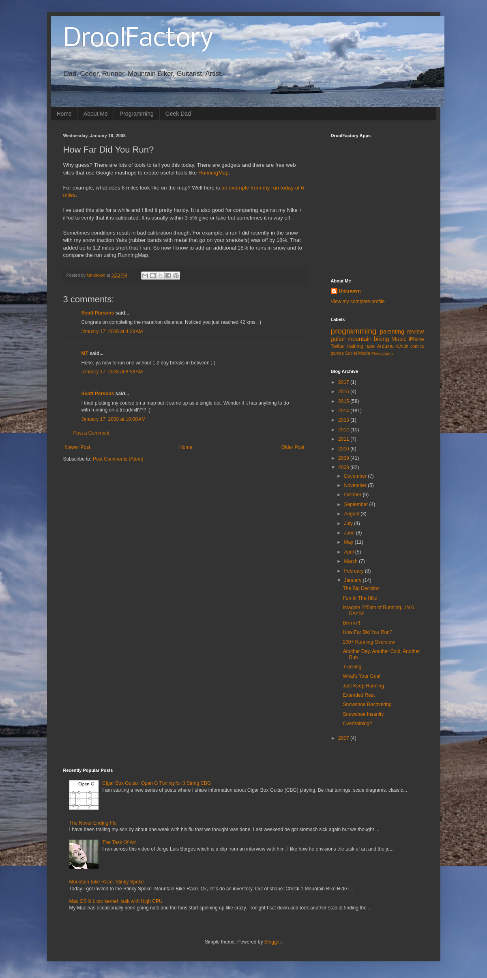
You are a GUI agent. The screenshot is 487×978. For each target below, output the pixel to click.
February (354, 571)
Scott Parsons (98, 313)
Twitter (338, 346)
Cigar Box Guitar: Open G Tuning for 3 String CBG (156, 783)
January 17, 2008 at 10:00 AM (114, 419)
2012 (344, 430)
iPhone (416, 339)
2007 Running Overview (369, 642)
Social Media (357, 353)
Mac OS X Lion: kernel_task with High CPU (116, 901)
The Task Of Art (118, 842)
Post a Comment (91, 433)
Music (399, 339)
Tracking (352, 667)
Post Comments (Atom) (118, 459)
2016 (344, 391)
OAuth (402, 346)
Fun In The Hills (360, 598)
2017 (344, 382)
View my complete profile (358, 301)
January (353, 580)
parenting (392, 331)
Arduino (385, 346)
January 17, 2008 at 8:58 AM (112, 372)
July (349, 523)
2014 (344, 411)
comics (417, 346)
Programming (137, 113)
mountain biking (368, 339)
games (337, 353)
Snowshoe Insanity (363, 714)
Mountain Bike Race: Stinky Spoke (106, 882)
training (355, 346)
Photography (382, 353)
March (351, 561)
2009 (344, 458)
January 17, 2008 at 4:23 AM (112, 331)
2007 (344, 738)
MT (85, 353)
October (353, 495)
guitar (338, 339)
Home (64, 113)
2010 (344, 449)
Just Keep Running (363, 686)
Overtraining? (357, 723)
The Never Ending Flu (93, 823)
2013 (344, 420)
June (350, 533)
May (349, 542)
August (352, 514)
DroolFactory (138, 39)
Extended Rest (359, 695)
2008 (344, 467)
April (349, 552)
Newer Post (77, 447)
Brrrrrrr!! (351, 623)
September (356, 504)
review (415, 331)
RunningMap (213, 173)
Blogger (272, 942)
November (356, 485)
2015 (344, 401)
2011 (344, 439)
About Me (96, 113)
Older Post (293, 447)
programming (354, 331)
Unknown (350, 291)
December (356, 476)
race (370, 346)
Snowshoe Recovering (367, 704)
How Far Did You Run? (367, 632)
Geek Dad (178, 113)
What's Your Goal (361, 676)
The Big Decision (361, 588)
